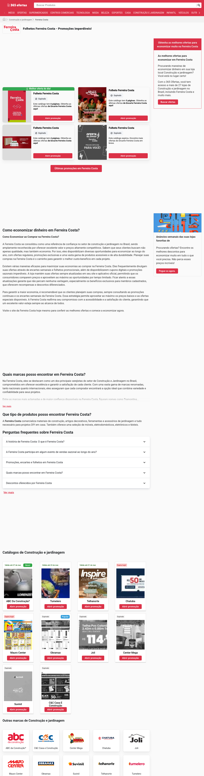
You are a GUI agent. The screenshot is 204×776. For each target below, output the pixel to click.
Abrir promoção (53, 118)
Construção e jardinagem (148, 12)
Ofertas (22, 12)
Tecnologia (83, 12)
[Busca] (198, 5)
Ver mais (7, 406)
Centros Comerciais (62, 12)
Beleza (105, 12)
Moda (95, 12)
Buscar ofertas (168, 102)
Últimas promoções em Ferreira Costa (76, 168)
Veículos (183, 12)
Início (11, 12)
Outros (195, 12)
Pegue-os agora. (167, 271)
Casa (128, 12)
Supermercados (38, 12)
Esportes (117, 12)
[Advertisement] (76, 58)
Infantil (171, 12)
